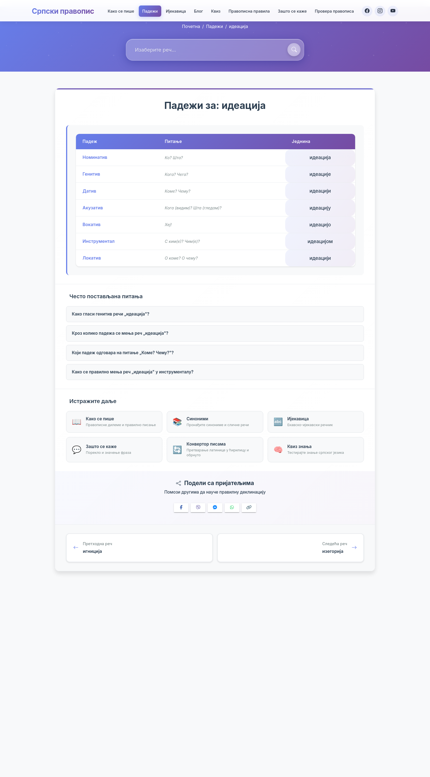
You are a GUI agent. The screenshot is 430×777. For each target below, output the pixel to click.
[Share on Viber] (198, 507)
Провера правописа (333, 10)
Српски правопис (65, 10)
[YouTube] (392, 9)
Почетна (191, 26)
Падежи (149, 10)
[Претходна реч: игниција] (139, 547)
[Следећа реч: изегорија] (290, 547)
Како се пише (120, 10)
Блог (197, 10)
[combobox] (215, 49)
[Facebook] (366, 9)
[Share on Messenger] (215, 507)
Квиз (215, 10)
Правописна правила (248, 10)
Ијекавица (175, 10)
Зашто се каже (291, 10)
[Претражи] (294, 49)
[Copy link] (249, 507)
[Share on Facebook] (181, 507)
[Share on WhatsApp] (232, 507)
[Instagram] (379, 9)
